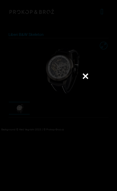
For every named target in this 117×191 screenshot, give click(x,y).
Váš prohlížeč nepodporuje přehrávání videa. (58, 95)
